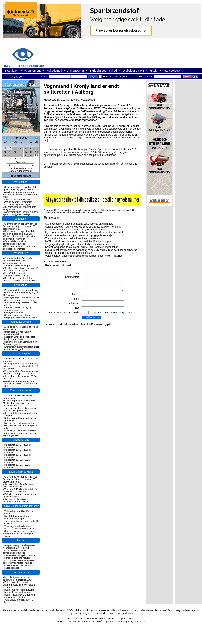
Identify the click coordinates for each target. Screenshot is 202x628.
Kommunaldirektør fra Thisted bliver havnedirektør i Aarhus (18, 561)
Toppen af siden (126, 618)
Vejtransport (20, 181)
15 (15, 152)
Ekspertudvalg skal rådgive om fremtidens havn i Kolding (19, 546)
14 (10, 152)
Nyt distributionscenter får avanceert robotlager (16, 517)
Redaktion (11, 70)
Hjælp (154, 70)
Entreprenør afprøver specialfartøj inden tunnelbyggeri (21, 348)
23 (21, 155)
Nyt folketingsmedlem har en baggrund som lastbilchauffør (18, 578)
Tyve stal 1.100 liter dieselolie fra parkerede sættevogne (20, 490)
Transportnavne (21, 572)
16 (21, 152)
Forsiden (17, 76)
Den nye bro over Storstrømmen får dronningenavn (20, 343)
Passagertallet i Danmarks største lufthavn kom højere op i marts (21, 298)
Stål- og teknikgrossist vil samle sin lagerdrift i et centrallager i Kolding (19, 533)
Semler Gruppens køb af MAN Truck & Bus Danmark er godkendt (81, 247)
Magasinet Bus (20, 439)
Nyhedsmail (54, 70)
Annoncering (75, 70)
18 (31, 152)
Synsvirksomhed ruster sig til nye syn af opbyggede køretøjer (20, 213)
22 (15, 155)
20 (5, 155)
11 (31, 148)
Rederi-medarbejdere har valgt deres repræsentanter (19, 247)
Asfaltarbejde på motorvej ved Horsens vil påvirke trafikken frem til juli (20, 194)
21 (10, 155)
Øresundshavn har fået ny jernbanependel (17, 333)
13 (5, 152)
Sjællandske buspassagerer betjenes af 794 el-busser (17, 500)
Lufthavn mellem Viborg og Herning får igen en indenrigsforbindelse (17, 310)
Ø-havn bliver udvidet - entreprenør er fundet (15, 242)
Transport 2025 (20, 253)
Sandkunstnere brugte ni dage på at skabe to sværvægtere (20, 269)
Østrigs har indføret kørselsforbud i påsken (68, 252)
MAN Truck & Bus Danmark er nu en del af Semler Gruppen (78, 241)
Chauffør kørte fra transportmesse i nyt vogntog (17, 264)
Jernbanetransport (21, 321)
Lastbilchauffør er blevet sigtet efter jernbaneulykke (19, 338)
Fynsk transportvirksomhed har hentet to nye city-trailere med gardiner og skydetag (91, 250)
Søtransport (20, 218)
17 (26, 152)
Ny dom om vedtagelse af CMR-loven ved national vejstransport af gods (20, 425)
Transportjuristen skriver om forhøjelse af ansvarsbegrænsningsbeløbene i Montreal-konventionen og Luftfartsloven (19, 400)
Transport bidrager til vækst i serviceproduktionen (72, 238)
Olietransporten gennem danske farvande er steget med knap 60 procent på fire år (20, 226)
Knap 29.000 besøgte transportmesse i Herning (16, 274)
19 (36, 152)
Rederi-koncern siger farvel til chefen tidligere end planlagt (18, 232)
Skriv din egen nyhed (103, 70)
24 (26, 155)
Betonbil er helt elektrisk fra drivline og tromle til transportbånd (20, 279)
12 (36, 148)
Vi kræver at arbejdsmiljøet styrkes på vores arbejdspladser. (19, 527)
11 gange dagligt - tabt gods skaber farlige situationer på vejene (80, 244)
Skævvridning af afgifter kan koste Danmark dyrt (18, 485)
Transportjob (171, 70)
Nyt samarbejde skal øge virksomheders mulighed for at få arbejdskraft (19, 207)
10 (26, 148)
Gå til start (21, 162)
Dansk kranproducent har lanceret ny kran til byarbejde (17, 200)
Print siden (53, 217)
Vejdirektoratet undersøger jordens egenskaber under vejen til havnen (83, 255)
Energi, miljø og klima (21, 471)
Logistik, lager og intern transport (21, 506)
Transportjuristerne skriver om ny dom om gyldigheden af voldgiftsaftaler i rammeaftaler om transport (20, 412)
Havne (21, 540)
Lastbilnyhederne (29, 610)
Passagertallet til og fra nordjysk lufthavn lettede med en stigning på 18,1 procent (21, 292)
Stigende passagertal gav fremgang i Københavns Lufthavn (20, 316)
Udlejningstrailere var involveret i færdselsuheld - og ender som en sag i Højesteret (20, 433)
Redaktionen (88, 99)
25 (31, 155)
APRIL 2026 (21, 138)
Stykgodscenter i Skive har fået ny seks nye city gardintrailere (19, 188)
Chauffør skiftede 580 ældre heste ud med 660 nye (18, 259)
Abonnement (32, 70)
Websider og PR (133, 70)
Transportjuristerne (20, 390)
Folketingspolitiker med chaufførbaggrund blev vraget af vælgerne (19, 584)
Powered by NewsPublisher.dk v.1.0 (76, 621)
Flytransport (20, 285)
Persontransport (21, 353)
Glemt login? (123, 76)
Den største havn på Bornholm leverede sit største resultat (19, 556)
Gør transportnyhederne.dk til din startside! (90, 618)
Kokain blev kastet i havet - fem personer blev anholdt (19, 237)
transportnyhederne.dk (25, 55)
